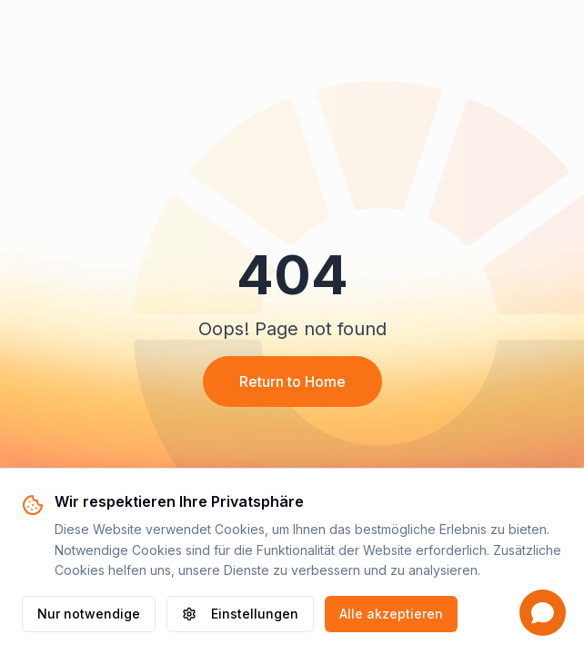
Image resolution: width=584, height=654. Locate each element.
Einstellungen (240, 613)
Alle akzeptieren (391, 613)
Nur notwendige (88, 613)
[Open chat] (542, 613)
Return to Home (292, 381)
